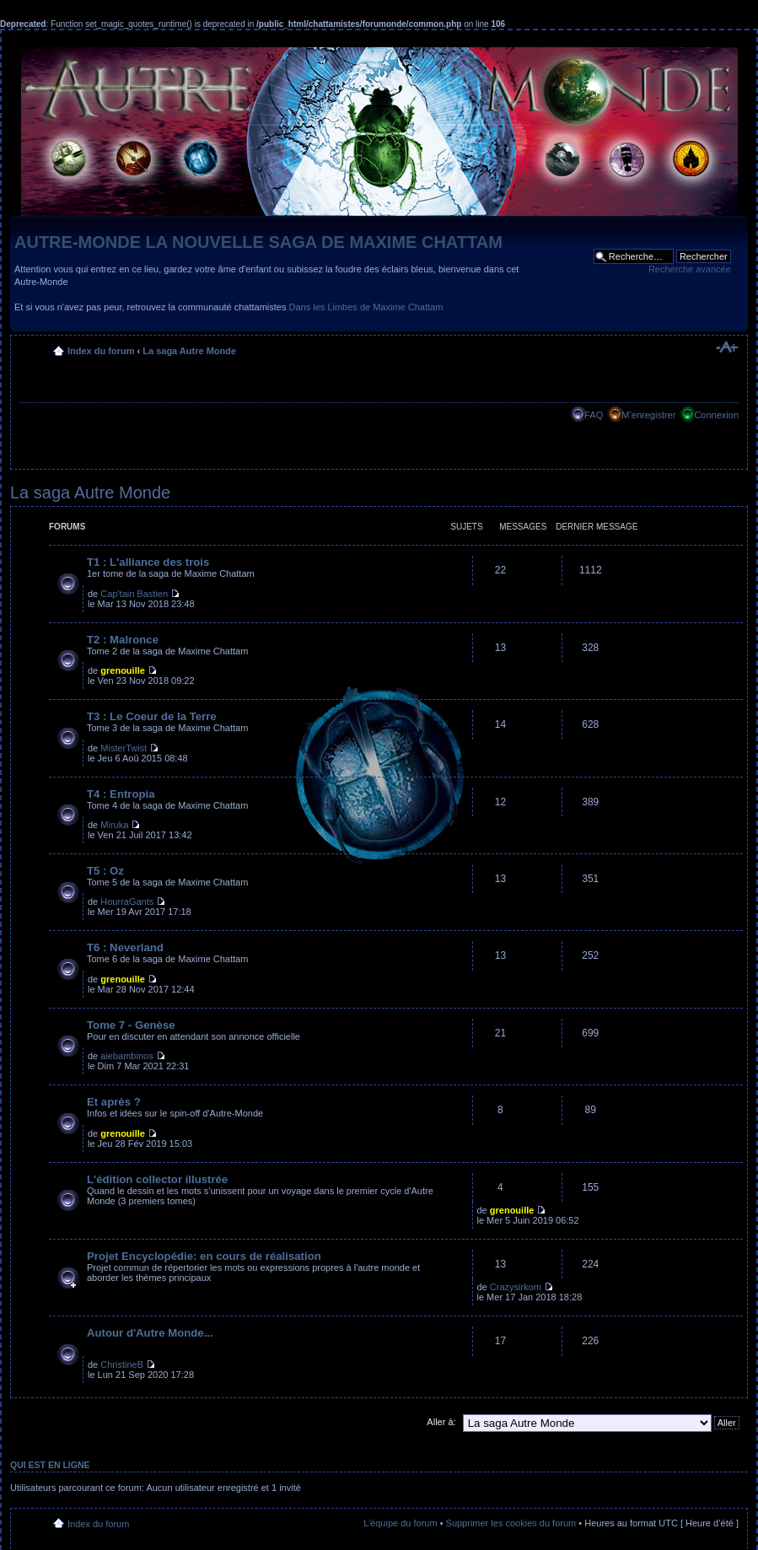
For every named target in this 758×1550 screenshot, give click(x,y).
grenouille (122, 670)
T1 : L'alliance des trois (148, 562)
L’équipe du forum (400, 1523)
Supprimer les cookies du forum (511, 1523)
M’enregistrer (648, 415)
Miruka (114, 825)
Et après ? (114, 1101)
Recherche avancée (689, 269)
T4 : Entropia (121, 794)
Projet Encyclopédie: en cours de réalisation (204, 1256)
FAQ (593, 415)
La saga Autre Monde (189, 351)
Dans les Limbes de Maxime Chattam (366, 307)
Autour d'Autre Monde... (150, 1333)
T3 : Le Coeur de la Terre (152, 716)
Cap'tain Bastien (134, 594)
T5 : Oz (105, 870)
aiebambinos (126, 1056)
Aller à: (441, 1422)
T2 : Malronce (123, 639)
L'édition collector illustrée (157, 1179)
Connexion (716, 415)
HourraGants (126, 901)
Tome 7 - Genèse (131, 1025)
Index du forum (100, 351)
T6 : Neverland (125, 947)
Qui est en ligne (50, 1465)
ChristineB (121, 1364)
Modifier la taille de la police (726, 347)
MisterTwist (123, 748)
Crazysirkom (515, 1287)
